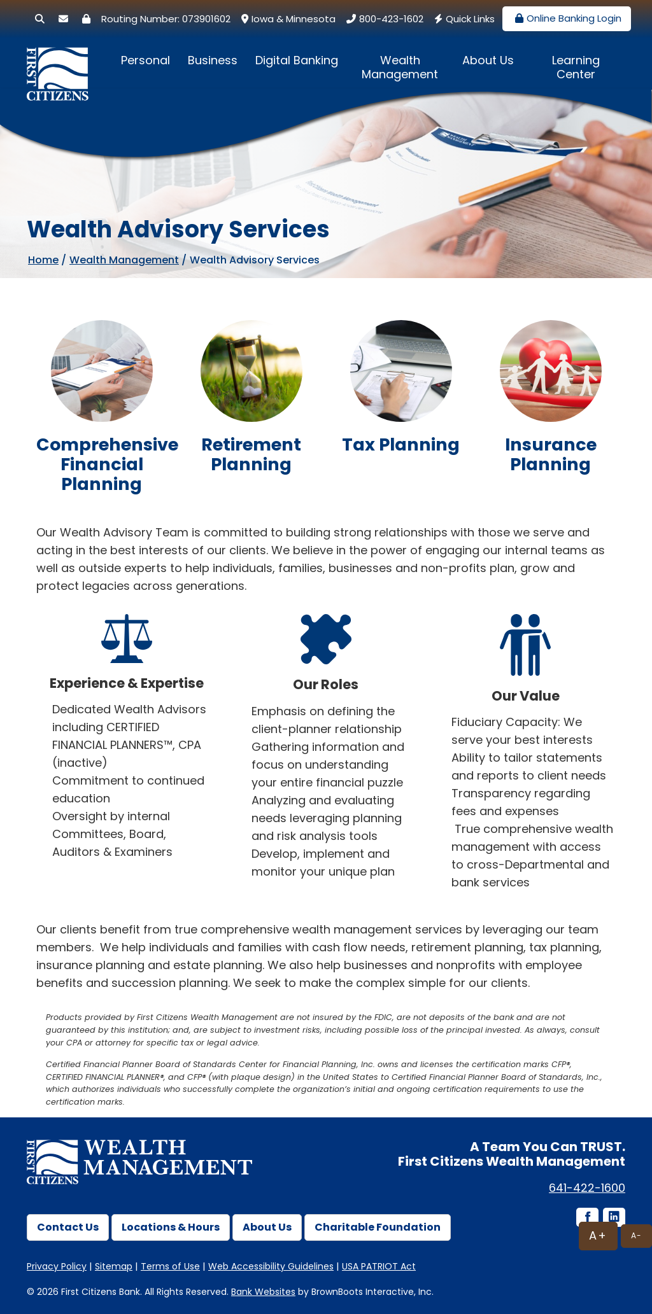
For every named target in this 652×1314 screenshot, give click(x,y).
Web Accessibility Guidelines (271, 1266)
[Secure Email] (63, 18)
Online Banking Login (566, 18)
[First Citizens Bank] (62, 62)
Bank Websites (263, 1291)
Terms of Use (170, 1266)
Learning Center (576, 67)
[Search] (40, 18)
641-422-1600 (587, 1188)
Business (212, 60)
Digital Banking (296, 60)
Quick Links (463, 18)
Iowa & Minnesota (287, 18)
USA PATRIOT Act (379, 1266)
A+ (598, 1235)
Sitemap (113, 1266)
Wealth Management (400, 67)
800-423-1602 (383, 18)
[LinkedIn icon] (613, 1218)
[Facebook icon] (586, 1218)
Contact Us (68, 1227)
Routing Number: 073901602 (165, 18)
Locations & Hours (171, 1227)
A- (636, 1235)
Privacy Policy (57, 1266)
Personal (145, 60)
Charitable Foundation (378, 1227)
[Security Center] (86, 18)
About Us (488, 60)
